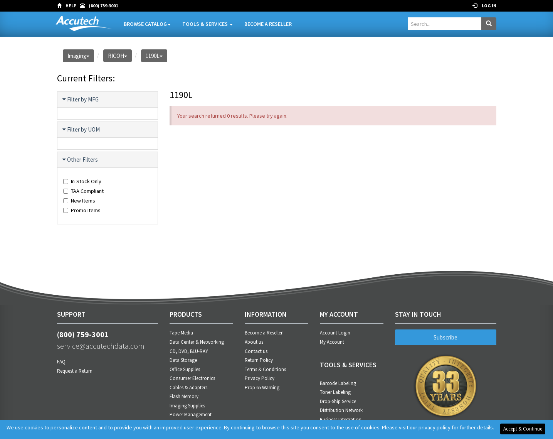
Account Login (335, 332)
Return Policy (259, 360)
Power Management (191, 414)
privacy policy (434, 427)
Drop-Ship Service (338, 401)
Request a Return (74, 371)
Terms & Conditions (265, 369)
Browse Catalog (147, 23)
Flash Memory (184, 396)
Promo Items (82, 210)
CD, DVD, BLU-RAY (189, 351)
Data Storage (183, 360)
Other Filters (80, 160)
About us (254, 342)
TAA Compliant (83, 190)
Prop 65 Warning (262, 387)
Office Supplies (185, 369)
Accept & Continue (522, 428)
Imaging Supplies (187, 405)
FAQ (61, 361)
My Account (332, 342)
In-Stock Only (82, 181)
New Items (79, 200)
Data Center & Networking (197, 342)
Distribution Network (341, 410)
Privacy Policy (259, 378)
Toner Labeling (335, 392)
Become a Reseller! (264, 332)
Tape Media (181, 332)
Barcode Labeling (338, 383)
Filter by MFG (81, 99)
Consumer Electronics (192, 378)
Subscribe (445, 337)
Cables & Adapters (188, 387)
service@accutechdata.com (101, 346)
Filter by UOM (81, 129)
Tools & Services (207, 23)
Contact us (256, 351)
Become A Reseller (268, 23)
